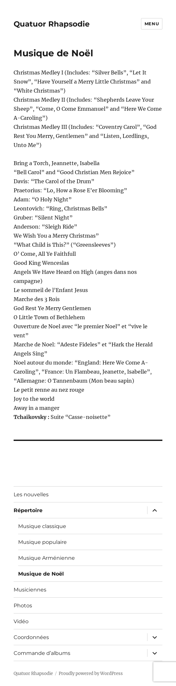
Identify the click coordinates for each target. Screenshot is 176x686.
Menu (152, 23)
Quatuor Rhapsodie (52, 23)
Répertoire (28, 510)
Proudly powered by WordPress (91, 673)
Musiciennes (30, 590)
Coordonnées (31, 637)
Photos (23, 605)
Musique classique (42, 526)
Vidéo (21, 621)
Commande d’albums (42, 653)
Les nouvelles (31, 494)
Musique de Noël (41, 574)
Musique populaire (42, 542)
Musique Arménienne (46, 558)
